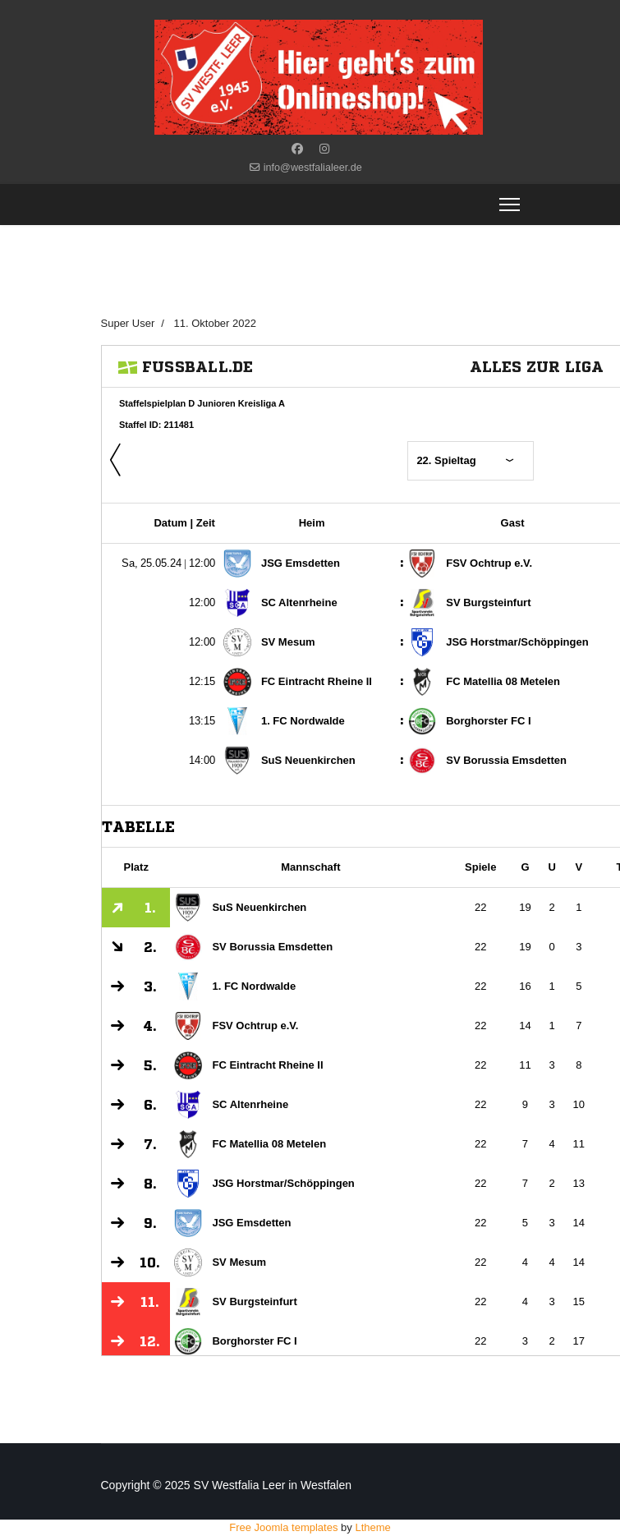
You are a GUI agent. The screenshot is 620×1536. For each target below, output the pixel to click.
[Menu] (509, 204)
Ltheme (372, 1527)
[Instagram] (324, 148)
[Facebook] (297, 148)
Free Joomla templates (283, 1527)
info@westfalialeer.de (313, 167)
